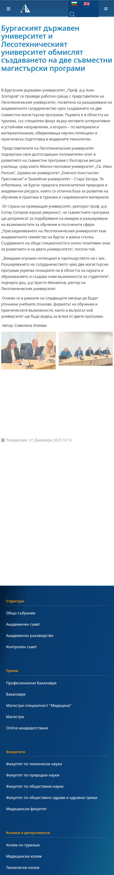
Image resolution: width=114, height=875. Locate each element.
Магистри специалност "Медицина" (38, 705)
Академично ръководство (29, 635)
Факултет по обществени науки (35, 786)
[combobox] (76, 14)
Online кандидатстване (27, 728)
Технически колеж (23, 867)
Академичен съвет (23, 624)
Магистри (15, 716)
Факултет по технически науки (34, 763)
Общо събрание (20, 613)
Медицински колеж (24, 856)
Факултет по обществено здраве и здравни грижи (51, 797)
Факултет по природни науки (32, 775)
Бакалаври (16, 694)
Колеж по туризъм (23, 845)
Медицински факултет (26, 808)
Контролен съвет (21, 646)
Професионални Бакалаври (31, 683)
